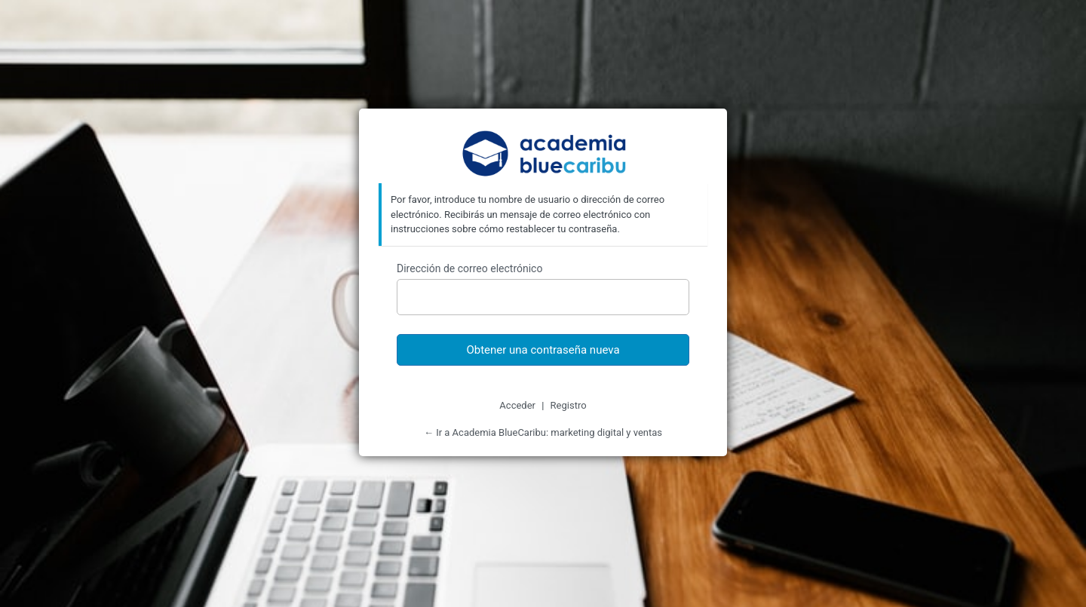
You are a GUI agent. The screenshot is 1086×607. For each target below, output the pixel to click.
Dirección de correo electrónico (469, 268)
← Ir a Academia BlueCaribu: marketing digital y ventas (543, 432)
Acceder (517, 405)
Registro (569, 405)
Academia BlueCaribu (543, 155)
